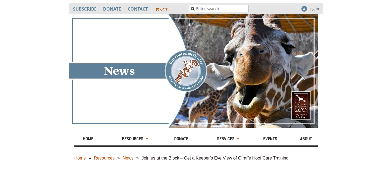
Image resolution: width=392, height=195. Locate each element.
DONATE (112, 9)
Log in (313, 8)
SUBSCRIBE (85, 9)
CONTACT (138, 9)
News (128, 158)
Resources (104, 158)
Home (80, 158)
